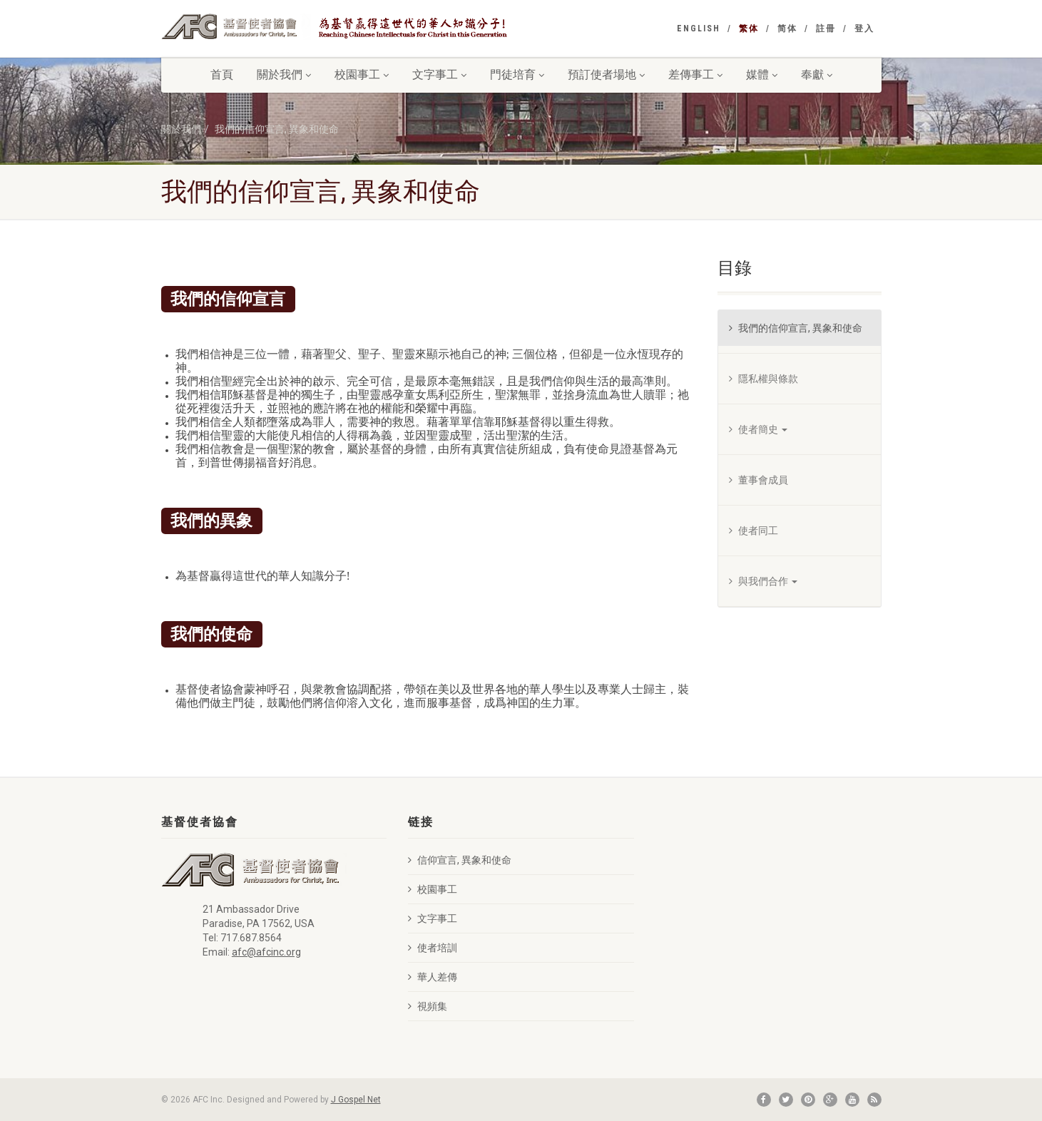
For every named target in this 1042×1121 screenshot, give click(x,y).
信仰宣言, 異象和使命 (459, 860)
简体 (787, 29)
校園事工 (361, 74)
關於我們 (284, 74)
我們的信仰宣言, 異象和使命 (277, 129)
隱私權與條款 (763, 378)
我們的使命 (211, 633)
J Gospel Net (356, 1100)
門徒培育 (517, 74)
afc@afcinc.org (266, 952)
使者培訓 (432, 947)
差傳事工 (695, 74)
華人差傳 (432, 977)
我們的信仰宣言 (227, 298)
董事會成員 (758, 480)
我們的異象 (211, 520)
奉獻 (816, 74)
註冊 (826, 29)
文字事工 (439, 74)
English (698, 29)
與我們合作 (763, 581)
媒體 (761, 74)
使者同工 (753, 530)
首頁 (221, 74)
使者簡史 (758, 429)
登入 (864, 29)
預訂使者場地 (606, 74)
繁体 (749, 29)
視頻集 (427, 1006)
